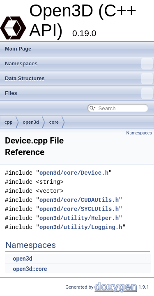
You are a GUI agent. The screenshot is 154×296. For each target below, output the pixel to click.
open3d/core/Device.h (73, 173)
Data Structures (79, 78)
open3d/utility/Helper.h (79, 218)
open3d (31, 122)
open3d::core (30, 269)
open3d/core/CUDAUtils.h (79, 200)
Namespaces (79, 63)
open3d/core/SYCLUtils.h (79, 209)
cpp (9, 122)
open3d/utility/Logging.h (80, 227)
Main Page (18, 49)
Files (79, 93)
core (54, 122)
